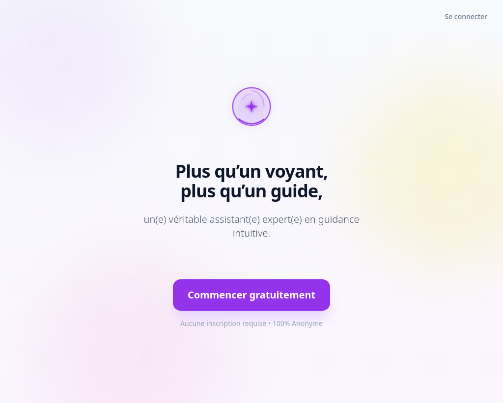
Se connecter (466, 16)
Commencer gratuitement (251, 294)
